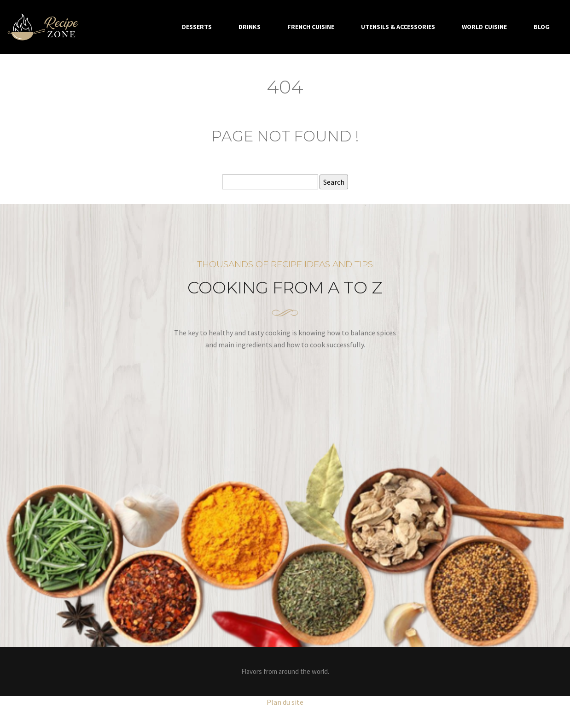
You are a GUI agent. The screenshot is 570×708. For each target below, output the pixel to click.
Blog (542, 27)
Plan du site (285, 702)
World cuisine (484, 27)
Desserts (197, 27)
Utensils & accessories (398, 27)
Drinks (249, 27)
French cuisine (310, 27)
